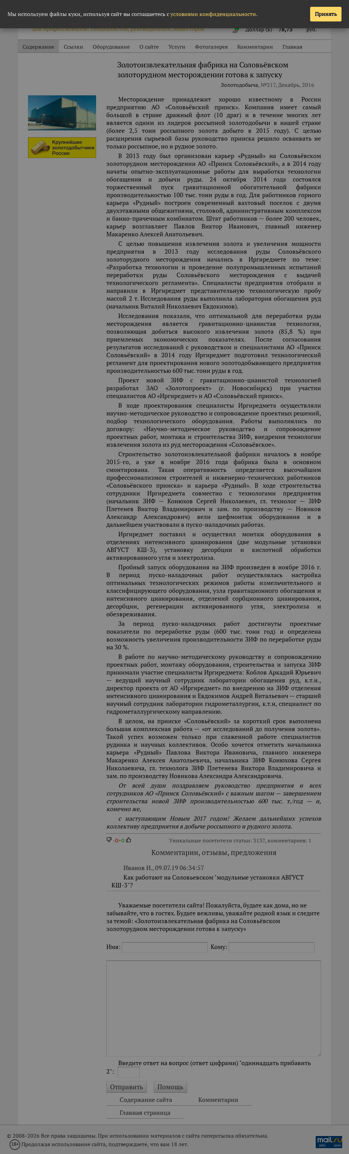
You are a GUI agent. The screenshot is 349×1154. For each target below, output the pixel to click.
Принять (326, 14)
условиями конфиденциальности (213, 14)
